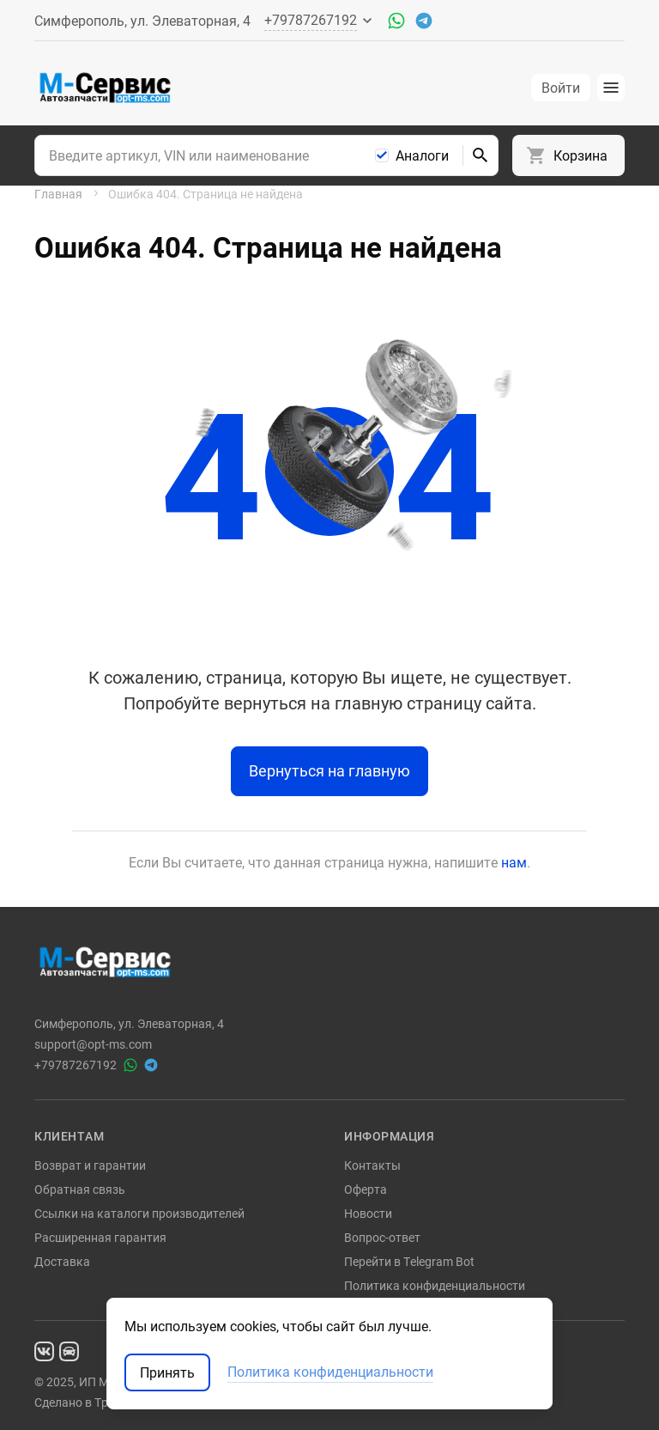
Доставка (62, 1261)
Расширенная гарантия (100, 1237)
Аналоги (422, 155)
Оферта (365, 1189)
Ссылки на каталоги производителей (139, 1213)
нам (514, 862)
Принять (167, 1372)
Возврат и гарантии (90, 1165)
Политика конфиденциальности (434, 1285)
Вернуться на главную (329, 770)
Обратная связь (79, 1189)
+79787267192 (75, 1065)
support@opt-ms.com (93, 1044)
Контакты (372, 1165)
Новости (368, 1213)
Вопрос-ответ (382, 1237)
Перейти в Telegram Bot (409, 1261)
